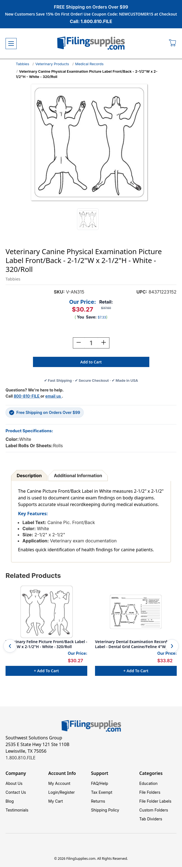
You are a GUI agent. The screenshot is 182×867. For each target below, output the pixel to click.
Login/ (54, 792)
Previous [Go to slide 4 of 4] (10, 646)
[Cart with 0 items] (172, 43)
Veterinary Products (52, 64)
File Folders (149, 792)
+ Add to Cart (46, 670)
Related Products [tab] (33, 576)
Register (67, 792)
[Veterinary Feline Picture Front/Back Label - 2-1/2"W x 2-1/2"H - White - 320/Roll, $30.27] (46, 611)
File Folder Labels (155, 801)
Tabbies (22, 64)
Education (148, 783)
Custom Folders (153, 810)
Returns (98, 801)
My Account (59, 783)
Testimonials (17, 810)
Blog (10, 801)
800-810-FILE (27, 396)
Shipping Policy (105, 810)
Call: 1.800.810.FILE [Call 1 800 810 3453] (91, 21)
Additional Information (78, 475)
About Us (14, 783)
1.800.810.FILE (20, 758)
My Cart (55, 801)
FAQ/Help (99, 783)
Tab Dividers (150, 819)
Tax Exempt (101, 792)
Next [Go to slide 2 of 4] (172, 646)
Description (29, 475)
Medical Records (89, 64)
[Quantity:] (91, 343)
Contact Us (16, 792)
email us (53, 396)
